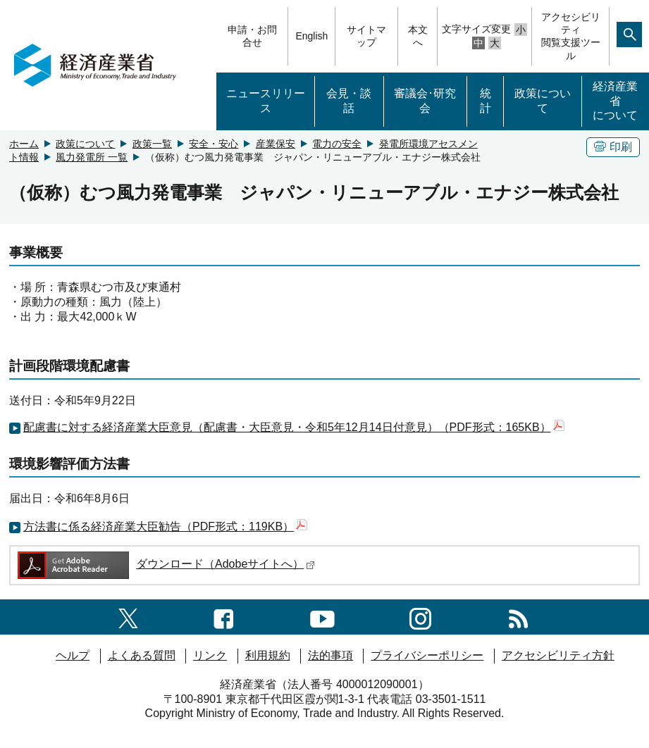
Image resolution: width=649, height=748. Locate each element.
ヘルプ (72, 655)
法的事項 (330, 655)
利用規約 (267, 655)
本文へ (418, 36)
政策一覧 (152, 143)
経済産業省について (615, 101)
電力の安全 (336, 143)
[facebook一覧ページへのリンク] (223, 616)
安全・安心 (213, 143)
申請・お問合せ (252, 36)
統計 (485, 100)
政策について (542, 100)
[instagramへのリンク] (420, 616)
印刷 (613, 147)
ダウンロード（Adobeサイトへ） (165, 564)
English (311, 36)
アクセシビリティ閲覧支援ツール (570, 36)
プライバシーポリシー (427, 655)
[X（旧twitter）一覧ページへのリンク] (128, 616)
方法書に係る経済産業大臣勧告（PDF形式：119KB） (165, 526)
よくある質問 (141, 655)
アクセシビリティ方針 (558, 655)
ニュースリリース (265, 100)
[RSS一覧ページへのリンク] (518, 616)
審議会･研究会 (425, 100)
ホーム (24, 143)
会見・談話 (348, 100)
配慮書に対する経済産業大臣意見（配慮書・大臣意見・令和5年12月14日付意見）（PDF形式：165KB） (293, 427)
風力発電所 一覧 (92, 157)
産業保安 (275, 143)
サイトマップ (366, 36)
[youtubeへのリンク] (322, 616)
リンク (210, 655)
